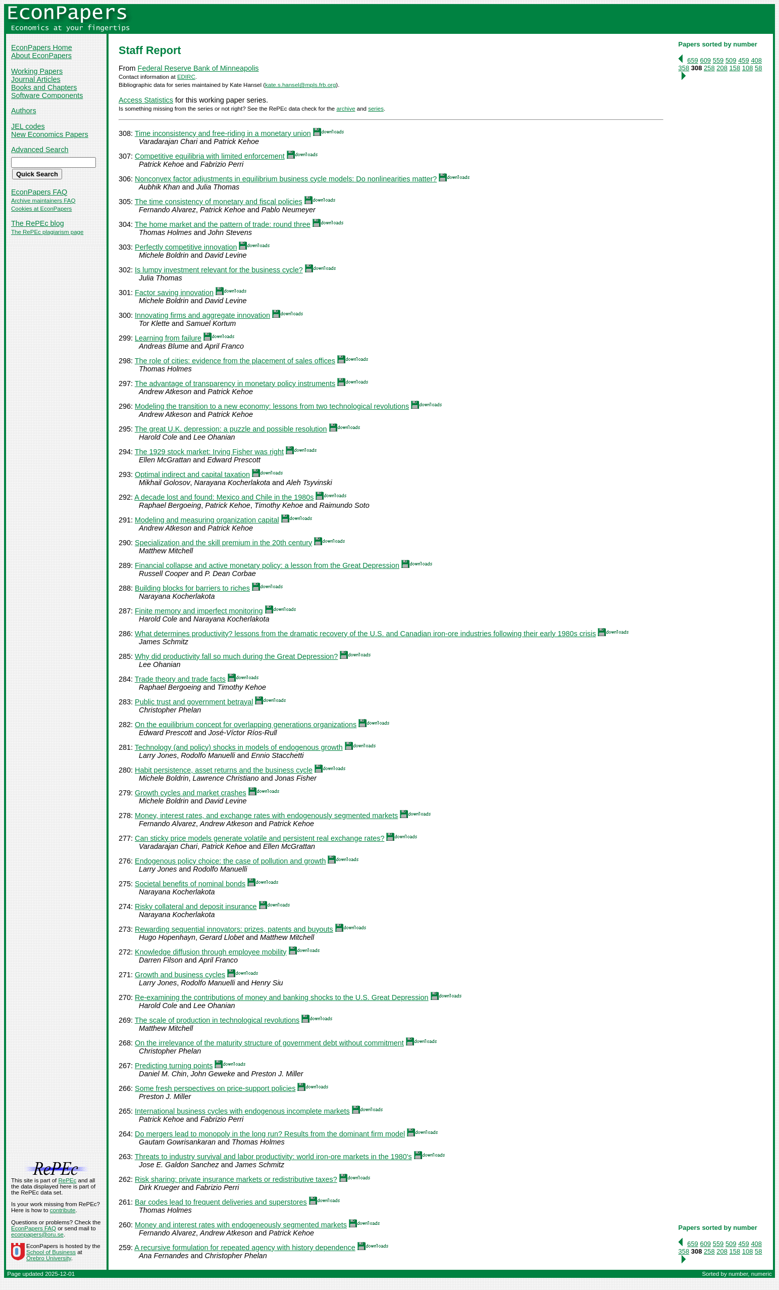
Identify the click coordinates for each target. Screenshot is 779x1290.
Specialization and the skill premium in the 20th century (223, 543)
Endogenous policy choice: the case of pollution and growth (230, 861)
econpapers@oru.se (37, 1234)
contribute (63, 1210)
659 (692, 60)
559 (718, 60)
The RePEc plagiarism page (47, 232)
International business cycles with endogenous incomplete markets (242, 1111)
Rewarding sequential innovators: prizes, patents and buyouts (234, 929)
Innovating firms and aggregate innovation (202, 315)
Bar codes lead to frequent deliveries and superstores (221, 1202)
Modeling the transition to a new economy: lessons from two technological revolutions (272, 406)
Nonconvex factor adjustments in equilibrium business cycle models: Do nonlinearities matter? (286, 179)
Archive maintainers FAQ (43, 201)
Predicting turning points (174, 1066)
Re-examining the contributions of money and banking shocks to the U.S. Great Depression (282, 997)
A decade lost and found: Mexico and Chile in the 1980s (224, 497)
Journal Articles (36, 79)
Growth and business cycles (180, 975)
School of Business (51, 1252)
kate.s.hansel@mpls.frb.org (300, 85)
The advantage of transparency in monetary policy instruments (235, 383)
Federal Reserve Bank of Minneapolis (198, 68)
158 (735, 68)
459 (743, 60)
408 (756, 60)
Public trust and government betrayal (194, 702)
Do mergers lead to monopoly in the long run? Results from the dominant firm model (270, 1134)
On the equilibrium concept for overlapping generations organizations (245, 725)
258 (709, 68)
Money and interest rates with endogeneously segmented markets (241, 1225)
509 (731, 60)
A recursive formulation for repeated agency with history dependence (244, 1248)
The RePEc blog (37, 223)
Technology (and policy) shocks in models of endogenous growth (239, 747)
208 (722, 68)
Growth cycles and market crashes (190, 793)
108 (747, 68)
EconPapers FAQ (39, 192)
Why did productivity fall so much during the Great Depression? (236, 656)
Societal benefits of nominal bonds (190, 884)
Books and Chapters (44, 87)
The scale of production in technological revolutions (217, 1020)
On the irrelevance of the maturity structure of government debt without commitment (269, 1043)
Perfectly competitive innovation (186, 247)
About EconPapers (41, 56)
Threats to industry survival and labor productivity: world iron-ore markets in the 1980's (273, 1157)
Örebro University (48, 1258)
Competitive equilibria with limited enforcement (210, 156)
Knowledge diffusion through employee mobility (211, 952)
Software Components (47, 95)
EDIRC (186, 77)
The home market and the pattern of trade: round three (222, 224)
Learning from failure (168, 338)
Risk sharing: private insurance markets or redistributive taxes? (236, 1179)
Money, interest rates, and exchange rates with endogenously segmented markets (266, 815)
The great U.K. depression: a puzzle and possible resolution (231, 429)
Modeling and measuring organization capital (207, 520)
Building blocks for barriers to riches (192, 588)
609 (705, 60)
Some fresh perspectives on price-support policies (215, 1088)
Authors (23, 111)
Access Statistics (146, 100)
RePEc (67, 1180)
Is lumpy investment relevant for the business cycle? (219, 270)
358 (684, 68)
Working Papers (37, 71)
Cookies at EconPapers (41, 209)
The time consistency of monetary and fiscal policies (218, 202)
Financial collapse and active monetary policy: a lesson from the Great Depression (267, 565)
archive (345, 109)
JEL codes (28, 126)
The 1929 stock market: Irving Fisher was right (209, 452)
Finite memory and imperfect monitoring (199, 611)
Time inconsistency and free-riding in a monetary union (223, 133)
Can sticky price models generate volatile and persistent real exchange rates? (259, 838)
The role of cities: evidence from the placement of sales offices (235, 361)
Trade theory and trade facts (180, 679)
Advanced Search (40, 150)
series (376, 109)
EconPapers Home (41, 47)
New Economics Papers (49, 134)
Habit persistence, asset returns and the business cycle (224, 770)
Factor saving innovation (174, 293)
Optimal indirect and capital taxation (192, 474)
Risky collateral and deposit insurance (196, 906)
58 (758, 68)
